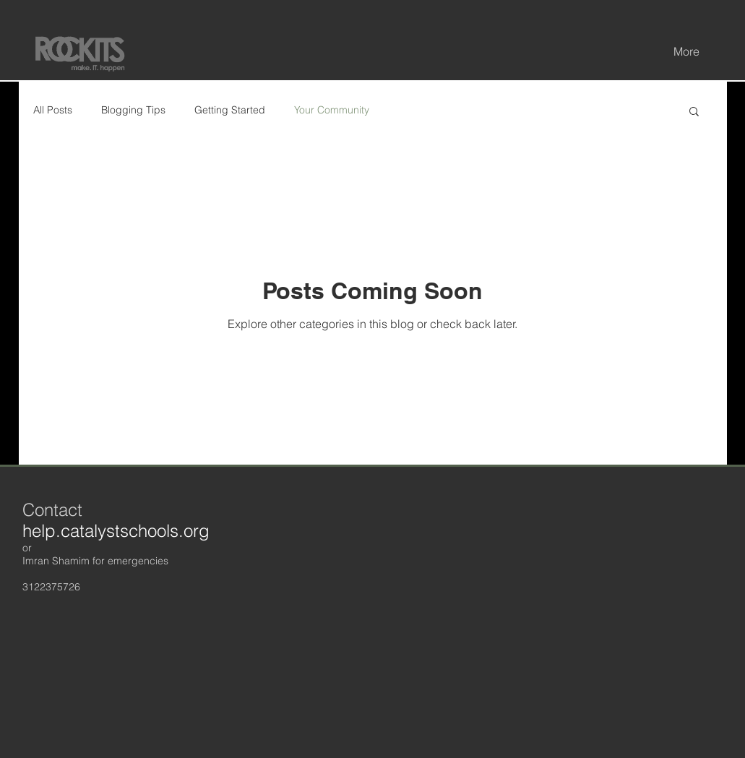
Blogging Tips (133, 109)
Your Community (331, 109)
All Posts (52, 109)
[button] (694, 112)
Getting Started (229, 109)
